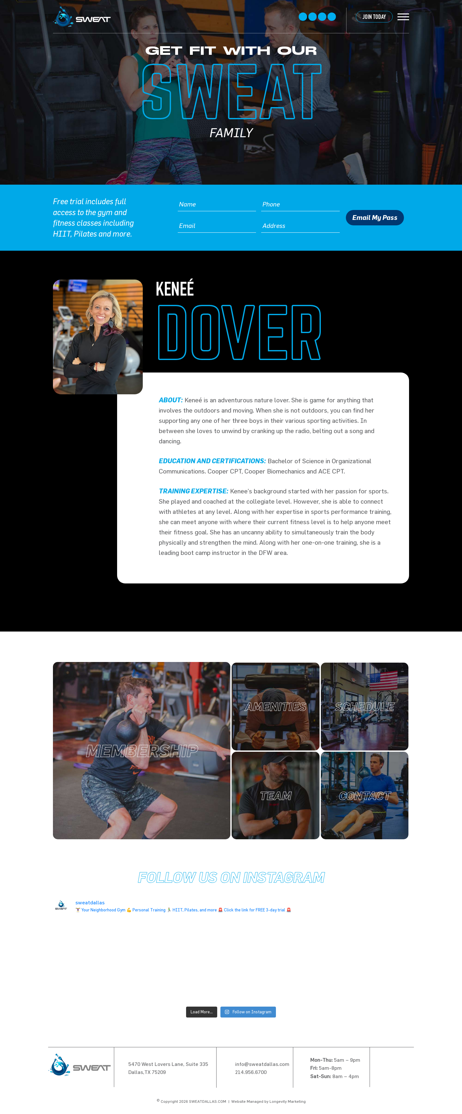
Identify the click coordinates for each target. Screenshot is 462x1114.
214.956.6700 (251, 1072)
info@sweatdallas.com (262, 1064)
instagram (322, 17)
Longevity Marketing (288, 1101)
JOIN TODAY (374, 17)
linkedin (332, 17)
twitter (312, 17)
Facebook (303, 17)
